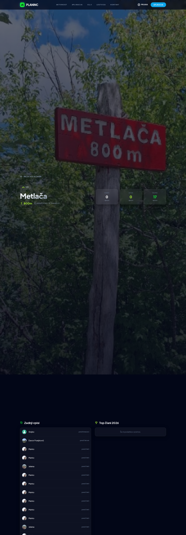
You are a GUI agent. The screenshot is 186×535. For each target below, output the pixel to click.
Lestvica (101, 5)
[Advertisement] (93, 398)
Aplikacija (77, 5)
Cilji (89, 5)
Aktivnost (61, 5)
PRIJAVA (142, 4)
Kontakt (114, 5)
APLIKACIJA (158, 5)
